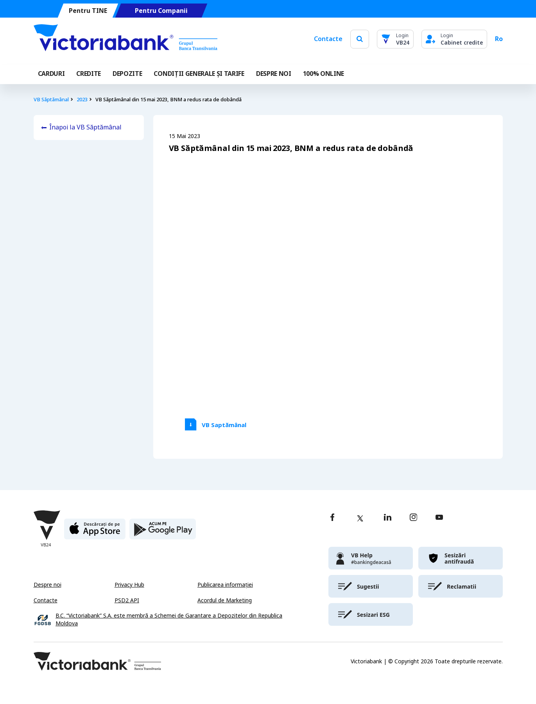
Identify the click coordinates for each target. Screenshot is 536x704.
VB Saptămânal (224, 425)
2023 (82, 99)
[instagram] (413, 518)
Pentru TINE (87, 10)
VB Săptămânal (51, 99)
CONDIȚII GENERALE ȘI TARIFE (199, 73)
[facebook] (332, 518)
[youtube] (439, 518)
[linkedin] (387, 518)
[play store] (162, 532)
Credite (88, 73)
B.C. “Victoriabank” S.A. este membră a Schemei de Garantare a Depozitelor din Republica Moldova (169, 619)
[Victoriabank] (125, 39)
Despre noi (47, 585)
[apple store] (94, 532)
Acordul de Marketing (224, 600)
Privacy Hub (129, 585)
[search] (360, 39)
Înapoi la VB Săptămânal (85, 127)
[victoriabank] (370, 558)
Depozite (127, 73)
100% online (323, 73)
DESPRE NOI (273, 73)
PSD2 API (127, 600)
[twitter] (360, 518)
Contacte (328, 38)
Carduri (51, 73)
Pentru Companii (160, 10)
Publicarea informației (225, 585)
